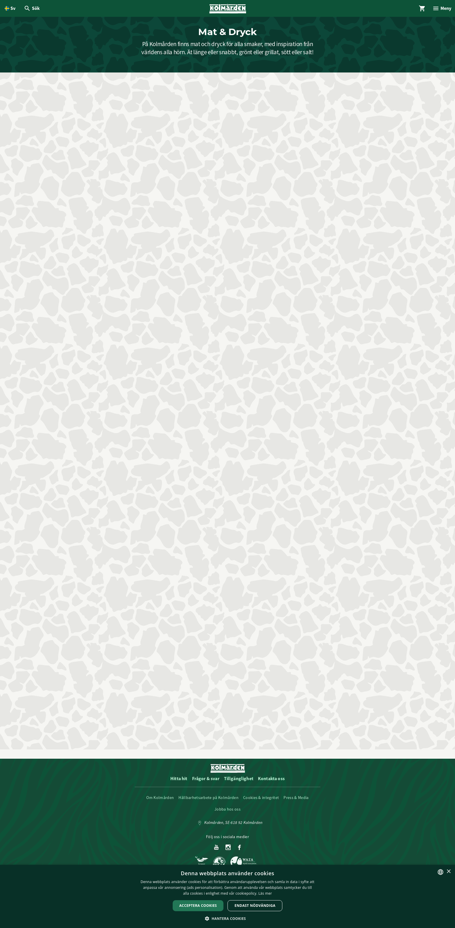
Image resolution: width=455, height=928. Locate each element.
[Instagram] (228, 852)
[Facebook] (239, 852)
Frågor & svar (205, 783)
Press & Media (296, 801)
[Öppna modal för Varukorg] (420, 9)
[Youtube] (216, 852)
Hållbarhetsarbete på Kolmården (208, 801)
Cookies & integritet (261, 801)
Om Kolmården (160, 801)
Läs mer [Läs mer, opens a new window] (265, 893)
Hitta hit (178, 783)
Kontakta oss (271, 783)
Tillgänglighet (238, 783)
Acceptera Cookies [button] (198, 905)
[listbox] (440, 872)
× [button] (448, 871)
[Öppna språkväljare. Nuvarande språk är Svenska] (10, 9)
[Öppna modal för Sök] (32, 9)
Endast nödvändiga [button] (254, 905)
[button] (227, 918)
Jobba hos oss (227, 813)
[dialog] (227, 896)
